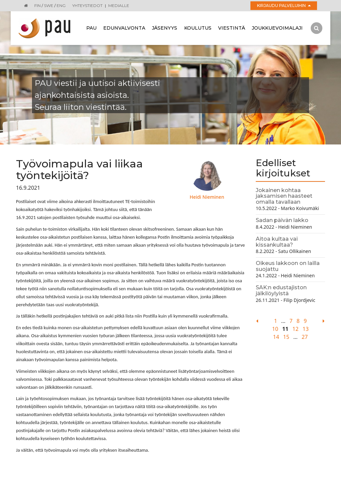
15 (286, 337)
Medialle (118, 5)
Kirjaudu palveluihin (284, 5)
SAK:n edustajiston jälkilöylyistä (281, 290)
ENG (61, 5)
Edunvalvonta (124, 28)
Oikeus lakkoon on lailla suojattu (288, 266)
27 (305, 337)
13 (306, 329)
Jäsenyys (164, 28)
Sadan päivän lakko (282, 220)
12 (295, 329)
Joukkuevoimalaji (277, 28)
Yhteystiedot (87, 5)
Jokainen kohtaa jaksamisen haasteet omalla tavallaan (284, 196)
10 (275, 329)
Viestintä (231, 28)
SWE (48, 5)
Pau (91, 28)
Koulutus (197, 28)
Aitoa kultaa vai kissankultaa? (277, 242)
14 (276, 337)
